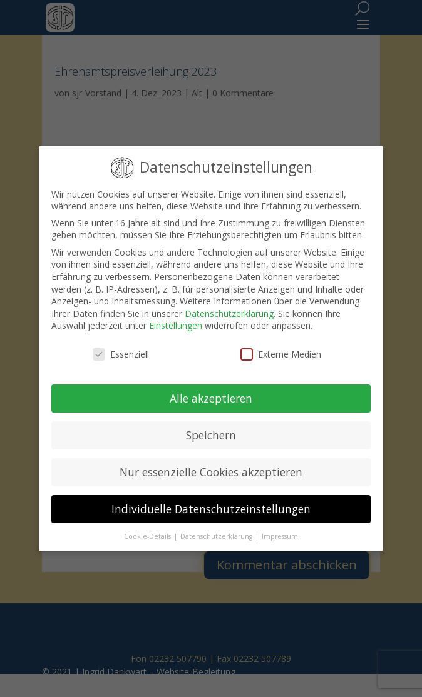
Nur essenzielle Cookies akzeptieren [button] (211, 471)
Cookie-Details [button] (148, 536)
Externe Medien (280, 354)
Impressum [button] (280, 536)
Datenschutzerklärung (229, 313)
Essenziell (121, 354)
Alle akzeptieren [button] (211, 398)
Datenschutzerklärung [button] (217, 536)
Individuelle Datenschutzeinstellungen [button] (211, 508)
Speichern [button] (211, 435)
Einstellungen (175, 325)
